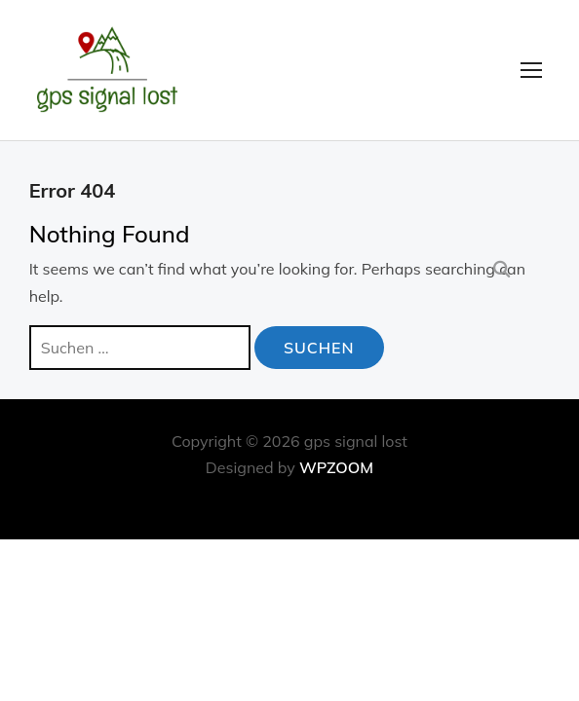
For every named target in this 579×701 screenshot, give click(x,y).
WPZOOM (336, 467)
